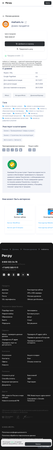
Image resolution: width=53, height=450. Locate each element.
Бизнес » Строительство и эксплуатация (18, 135)
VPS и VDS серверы (34, 293)
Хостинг (5, 293)
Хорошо (38, 444)
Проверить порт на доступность (9, 344)
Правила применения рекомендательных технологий (22, 439)
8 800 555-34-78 (9, 262)
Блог (29, 358)
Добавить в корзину (26, 44)
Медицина (6, 323)
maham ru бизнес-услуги (12, 106)
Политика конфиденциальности (14, 432)
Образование (7, 317)
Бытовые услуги (33, 314)
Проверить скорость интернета (35, 342)
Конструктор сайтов (35, 290)
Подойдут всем (8, 310)
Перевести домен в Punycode (38, 337)
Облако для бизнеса (35, 299)
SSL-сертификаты (8, 299)
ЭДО (29, 379)
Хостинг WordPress (13, 223)
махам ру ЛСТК (20, 113)
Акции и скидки (33, 355)
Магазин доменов (12, 16)
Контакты (5, 358)
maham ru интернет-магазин (24, 109)
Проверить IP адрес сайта (37, 334)
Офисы (4, 362)
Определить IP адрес (10, 339)
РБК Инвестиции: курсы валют (39, 395)
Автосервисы (32, 310)
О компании (6, 355)
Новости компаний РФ (10, 401)
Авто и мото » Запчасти (12, 140)
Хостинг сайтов (20, 217)
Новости (5, 365)
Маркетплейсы (7, 314)
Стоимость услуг (8, 375)
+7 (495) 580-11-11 (10, 267)
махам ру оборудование (33, 116)
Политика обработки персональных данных (19, 435)
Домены (5, 290)
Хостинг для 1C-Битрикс (15, 227)
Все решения (32, 323)
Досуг (29, 317)
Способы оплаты (8, 379)
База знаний (32, 375)
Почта (4, 296)
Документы (6, 385)
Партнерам (31, 382)
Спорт (29, 320)
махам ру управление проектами (15, 118)
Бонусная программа (10, 382)
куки (12, 442)
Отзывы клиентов (34, 362)
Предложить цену (26, 49)
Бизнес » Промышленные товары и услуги (19, 131)
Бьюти (4, 320)
